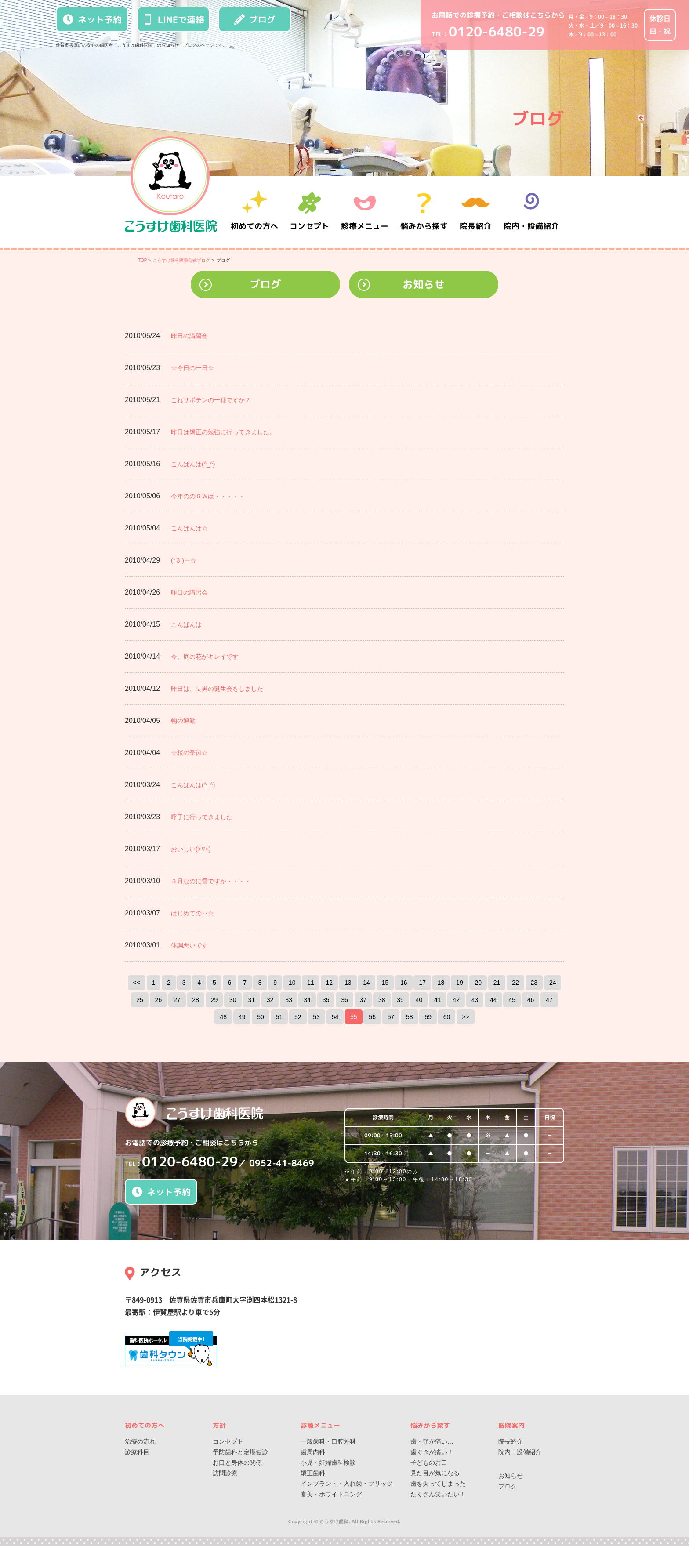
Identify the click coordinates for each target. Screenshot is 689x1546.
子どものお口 (428, 1462)
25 (139, 999)
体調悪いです (189, 945)
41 (437, 999)
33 (288, 999)
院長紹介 (476, 211)
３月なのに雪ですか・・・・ (211, 881)
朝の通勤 (183, 720)
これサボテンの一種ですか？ (211, 399)
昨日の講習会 (189, 335)
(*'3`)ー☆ (183, 560)
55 (353, 1016)
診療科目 (137, 1451)
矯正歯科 (313, 1473)
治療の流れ (140, 1441)
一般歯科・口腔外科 (328, 1441)
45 (511, 999)
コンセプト (228, 1441)
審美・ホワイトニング (331, 1494)
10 (292, 982)
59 (428, 1016)
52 (297, 1016)
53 (316, 1016)
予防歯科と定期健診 (240, 1451)
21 (496, 982)
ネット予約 (92, 19)
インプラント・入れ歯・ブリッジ (347, 1483)
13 (348, 982)
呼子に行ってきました (201, 816)
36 (344, 999)
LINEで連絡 (173, 19)
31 (251, 999)
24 (552, 982)
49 (242, 1016)
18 (441, 982)
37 (363, 999)
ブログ (255, 19)
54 (335, 1016)
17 (422, 982)
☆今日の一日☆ (192, 367)
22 (515, 982)
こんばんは (186, 624)
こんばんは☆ (189, 528)
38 (381, 999)
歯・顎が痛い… (431, 1441)
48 (223, 1016)
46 (530, 999)
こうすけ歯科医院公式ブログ (181, 260)
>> (465, 1016)
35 (326, 999)
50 (260, 1016)
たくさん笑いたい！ (438, 1494)
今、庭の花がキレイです (205, 656)
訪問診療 (225, 1473)
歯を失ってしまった (438, 1483)
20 (478, 982)
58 (409, 1016)
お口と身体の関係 (237, 1462)
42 (456, 999)
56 (372, 1016)
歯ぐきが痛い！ (431, 1451)
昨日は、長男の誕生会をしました (217, 688)
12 (329, 982)
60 (446, 1016)
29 (214, 999)
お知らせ (424, 284)
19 (459, 982)
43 (475, 999)
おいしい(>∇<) (191, 849)
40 (419, 999)
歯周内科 (313, 1451)
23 (534, 982)
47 (549, 999)
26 (158, 999)
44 (493, 999)
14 (366, 982)
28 (195, 999)
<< (136, 982)
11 (310, 982)
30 (232, 999)
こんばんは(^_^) (193, 464)
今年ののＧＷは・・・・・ (208, 496)
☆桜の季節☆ (189, 752)
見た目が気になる (435, 1473)
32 (270, 999)
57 (391, 1016)
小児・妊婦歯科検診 (328, 1462)
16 (403, 982)
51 (279, 1016)
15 (385, 982)
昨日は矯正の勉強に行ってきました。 (223, 431)
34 (307, 999)
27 (177, 999)
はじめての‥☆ (192, 913)
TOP (142, 260)
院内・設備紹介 (531, 211)
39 (400, 999)
